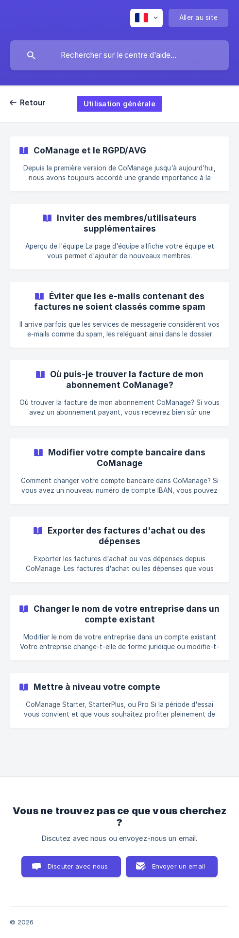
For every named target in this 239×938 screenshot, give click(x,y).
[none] (146, 18)
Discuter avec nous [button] (78, 866)
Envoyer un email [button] (178, 866)
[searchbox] (119, 55)
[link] (119, 163)
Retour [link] (33, 102)
